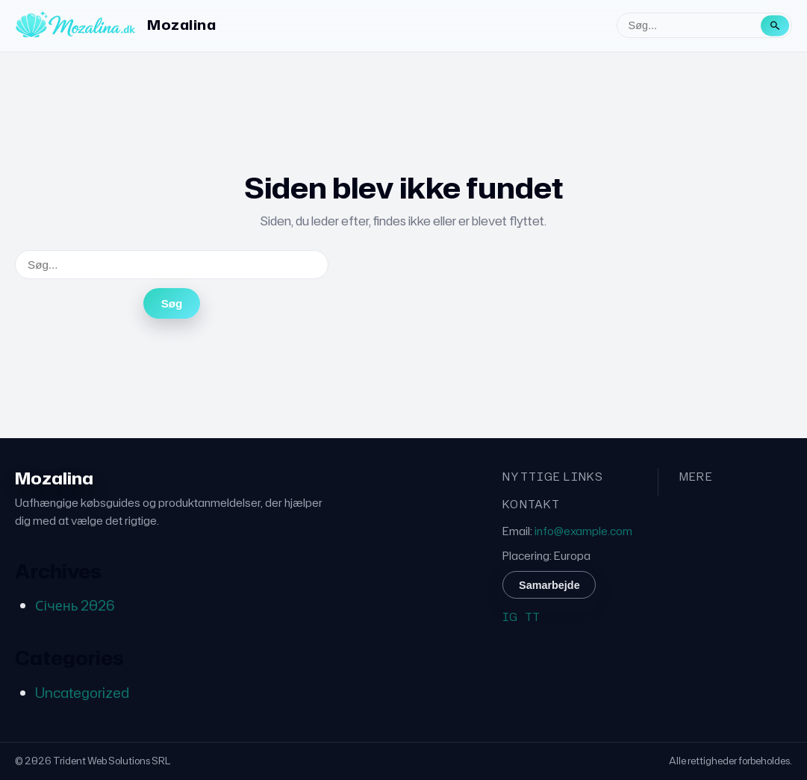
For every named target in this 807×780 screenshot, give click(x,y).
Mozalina (181, 24)
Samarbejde (549, 585)
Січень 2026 (74, 605)
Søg (172, 303)
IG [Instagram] (509, 617)
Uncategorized (82, 692)
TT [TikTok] (532, 617)
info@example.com (583, 531)
